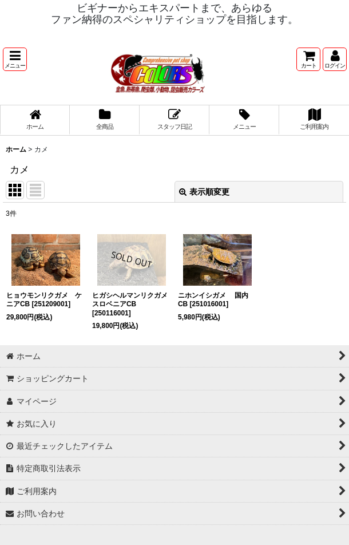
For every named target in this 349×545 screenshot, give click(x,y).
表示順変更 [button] (204, 191)
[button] (15, 59)
